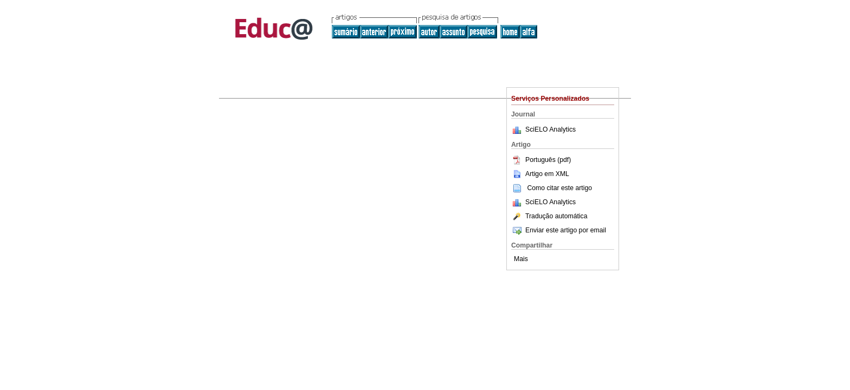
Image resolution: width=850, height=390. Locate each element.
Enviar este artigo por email (558, 230)
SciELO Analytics (550, 129)
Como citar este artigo (559, 188)
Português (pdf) (541, 160)
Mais (521, 259)
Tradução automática (549, 216)
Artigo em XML (540, 174)
